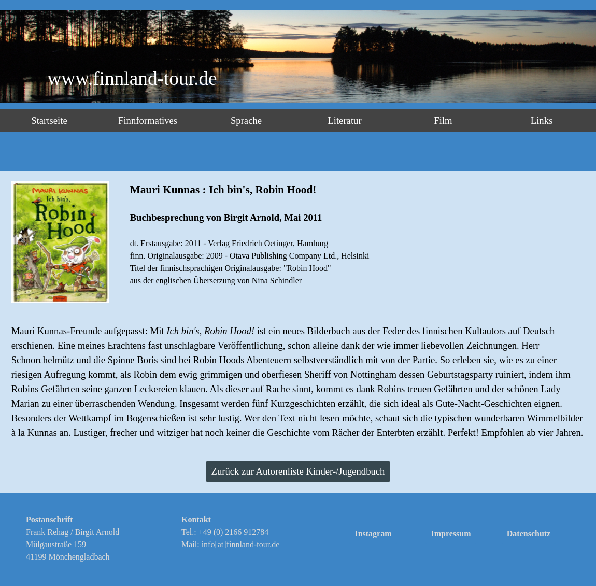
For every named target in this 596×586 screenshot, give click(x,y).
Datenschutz (528, 533)
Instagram (372, 533)
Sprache (246, 120)
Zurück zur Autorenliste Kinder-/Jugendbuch (298, 471)
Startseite (49, 120)
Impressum (451, 533)
